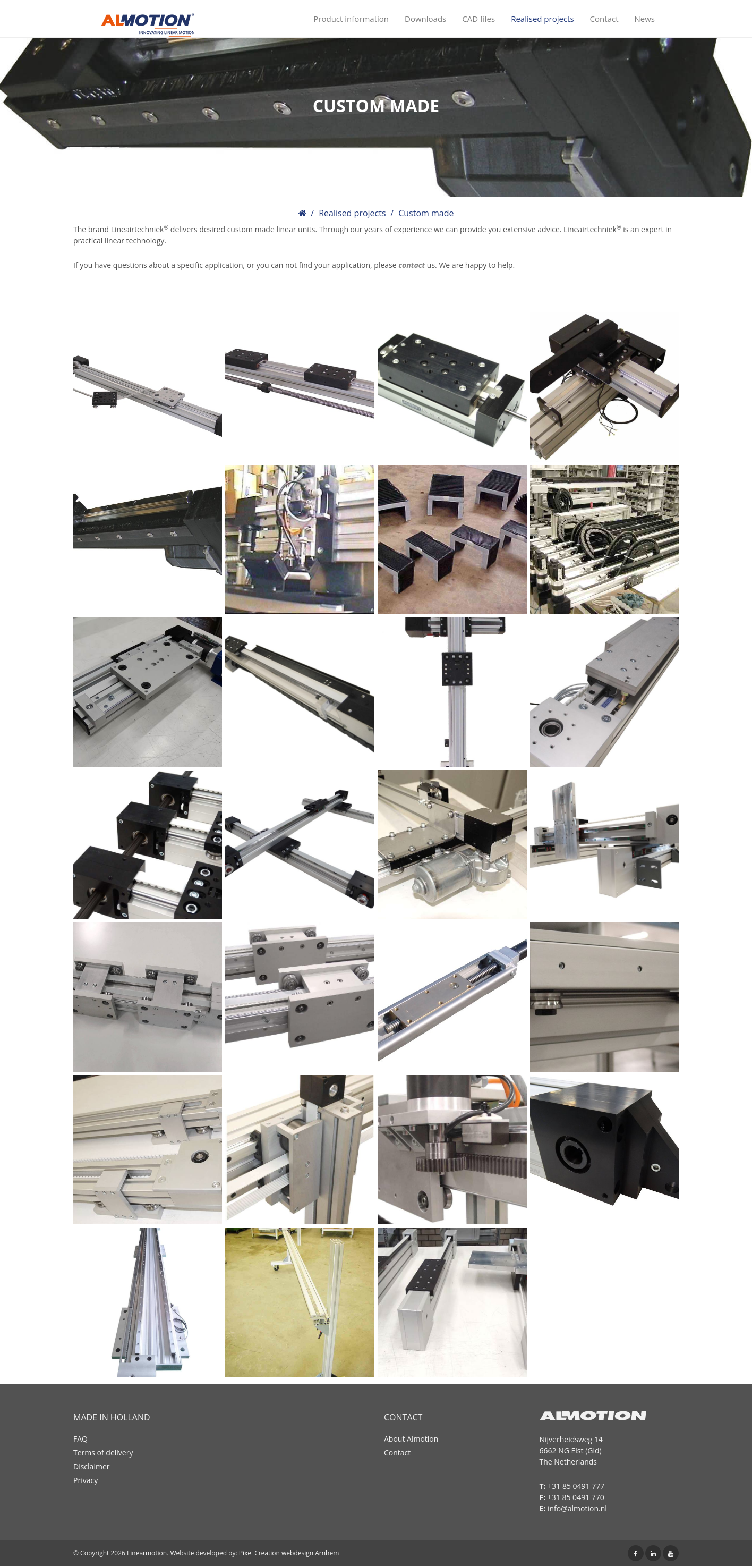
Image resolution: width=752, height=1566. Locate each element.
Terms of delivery (103, 1453)
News (645, 18)
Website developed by (202, 1552)
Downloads (425, 18)
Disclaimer (91, 1466)
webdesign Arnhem (310, 1552)
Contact (604, 18)
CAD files (478, 18)
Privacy (85, 1480)
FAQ (80, 1439)
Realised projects (542, 18)
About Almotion (411, 1439)
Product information (351, 18)
